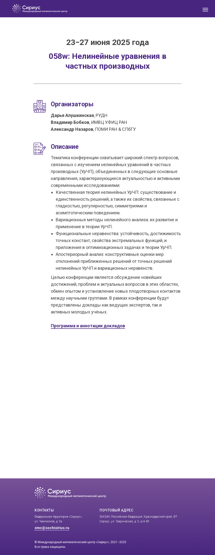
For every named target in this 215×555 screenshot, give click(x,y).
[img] (72, 8)
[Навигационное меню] (205, 9)
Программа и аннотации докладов (88, 325)
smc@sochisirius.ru (52, 528)
